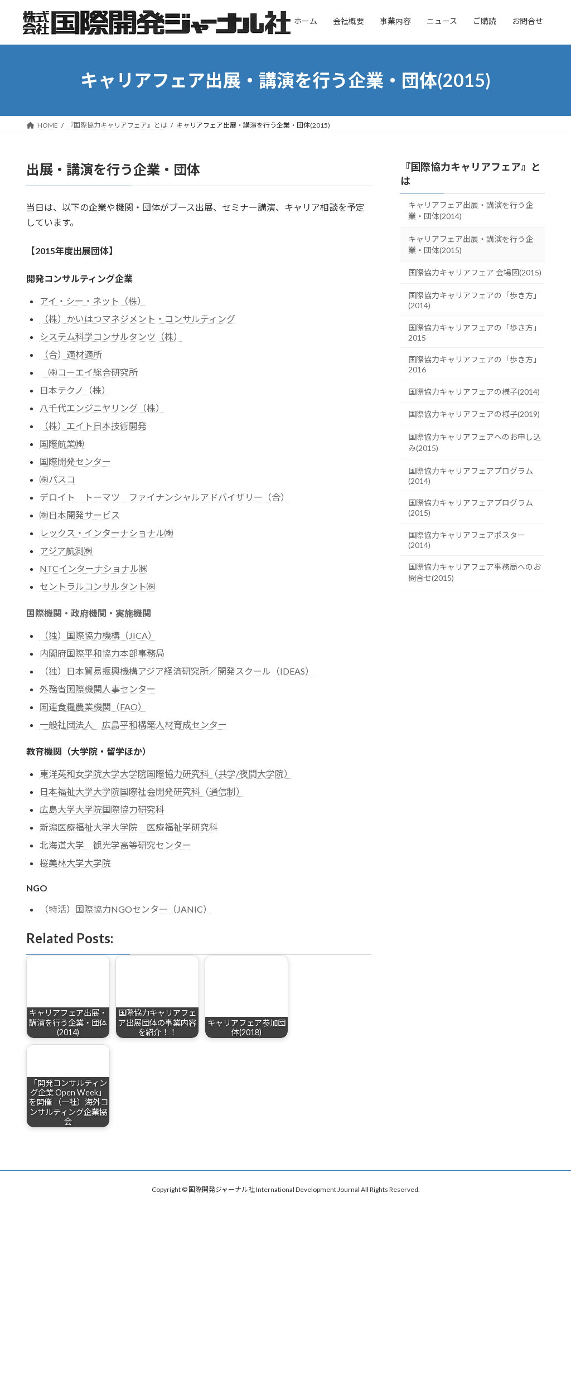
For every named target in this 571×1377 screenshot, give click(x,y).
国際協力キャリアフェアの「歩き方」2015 (474, 332)
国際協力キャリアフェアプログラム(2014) (470, 476)
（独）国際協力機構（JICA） (98, 635)
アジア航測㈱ (66, 550)
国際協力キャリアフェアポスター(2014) (466, 540)
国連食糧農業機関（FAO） (93, 706)
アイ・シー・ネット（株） (93, 300)
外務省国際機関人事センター (98, 688)
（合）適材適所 (71, 354)
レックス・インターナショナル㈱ (106, 532)
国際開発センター (75, 461)
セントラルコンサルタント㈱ (98, 586)
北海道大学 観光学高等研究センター (115, 845)
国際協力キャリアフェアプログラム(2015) (470, 507)
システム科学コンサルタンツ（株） (111, 336)
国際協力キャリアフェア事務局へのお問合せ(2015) (474, 572)
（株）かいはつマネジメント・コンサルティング (137, 318)
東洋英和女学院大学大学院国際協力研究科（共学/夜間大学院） (166, 773)
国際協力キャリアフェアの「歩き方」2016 (474, 364)
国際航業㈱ (62, 443)
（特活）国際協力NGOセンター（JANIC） (126, 909)
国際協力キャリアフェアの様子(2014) (474, 391)
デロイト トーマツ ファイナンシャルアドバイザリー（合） (164, 497)
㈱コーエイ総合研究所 (89, 372)
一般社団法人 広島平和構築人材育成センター (133, 724)
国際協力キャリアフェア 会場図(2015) (474, 272)
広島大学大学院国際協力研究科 (102, 809)
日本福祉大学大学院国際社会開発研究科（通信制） (142, 791)
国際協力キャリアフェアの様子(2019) (474, 414)
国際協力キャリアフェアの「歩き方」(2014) (474, 300)
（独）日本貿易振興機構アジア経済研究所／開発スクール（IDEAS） (177, 671)
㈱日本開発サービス (80, 515)
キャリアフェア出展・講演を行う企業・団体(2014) (470, 210)
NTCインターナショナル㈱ (94, 568)
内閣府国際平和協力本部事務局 (102, 653)
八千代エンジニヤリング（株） (102, 408)
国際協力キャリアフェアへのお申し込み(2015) (474, 442)
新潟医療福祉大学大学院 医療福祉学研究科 (129, 827)
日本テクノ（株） (75, 390)
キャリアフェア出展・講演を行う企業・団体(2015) (470, 244)
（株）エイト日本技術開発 (93, 425)
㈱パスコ (57, 479)
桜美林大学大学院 (75, 862)
